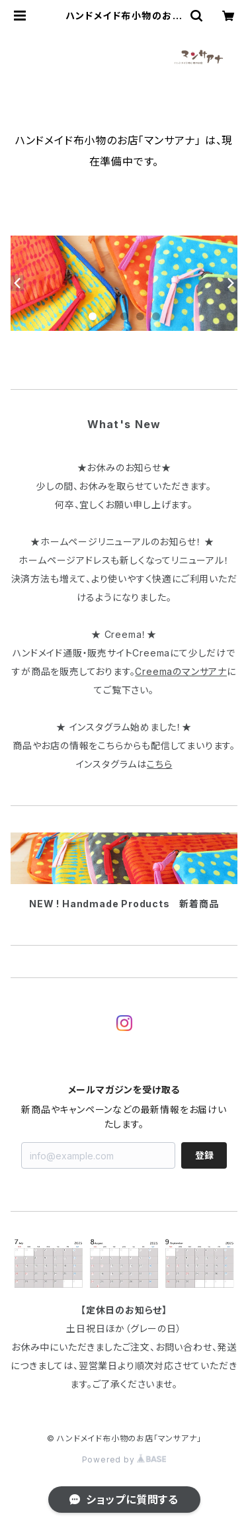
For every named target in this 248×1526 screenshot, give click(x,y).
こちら (159, 764)
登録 (204, 1155)
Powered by (124, 1459)
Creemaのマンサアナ (181, 671)
